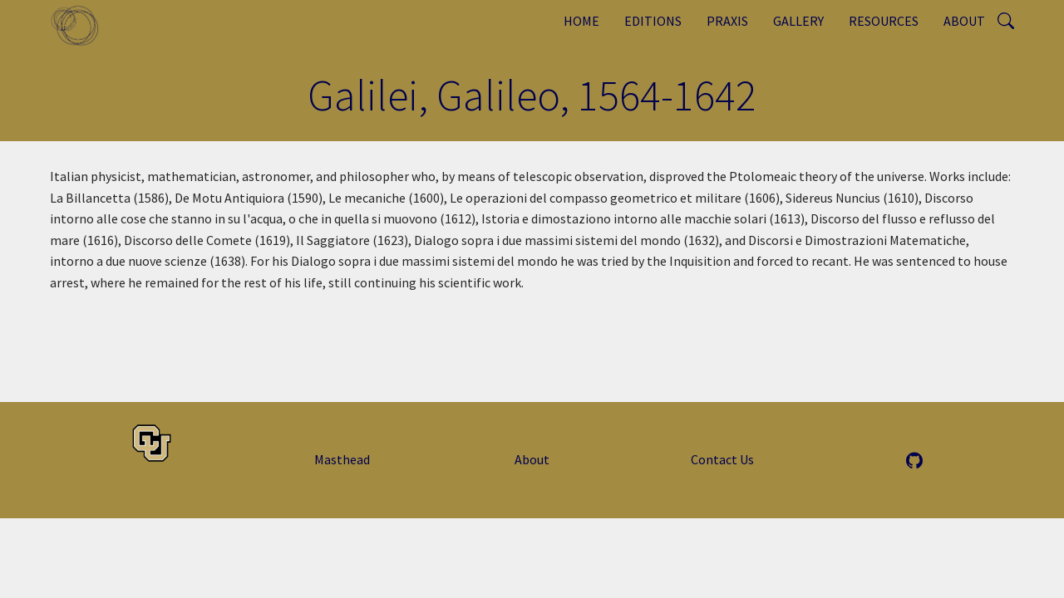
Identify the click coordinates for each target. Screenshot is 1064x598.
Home (581, 20)
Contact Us (722, 459)
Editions (653, 20)
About (964, 20)
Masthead (342, 459)
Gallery (798, 20)
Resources (884, 20)
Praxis (727, 20)
